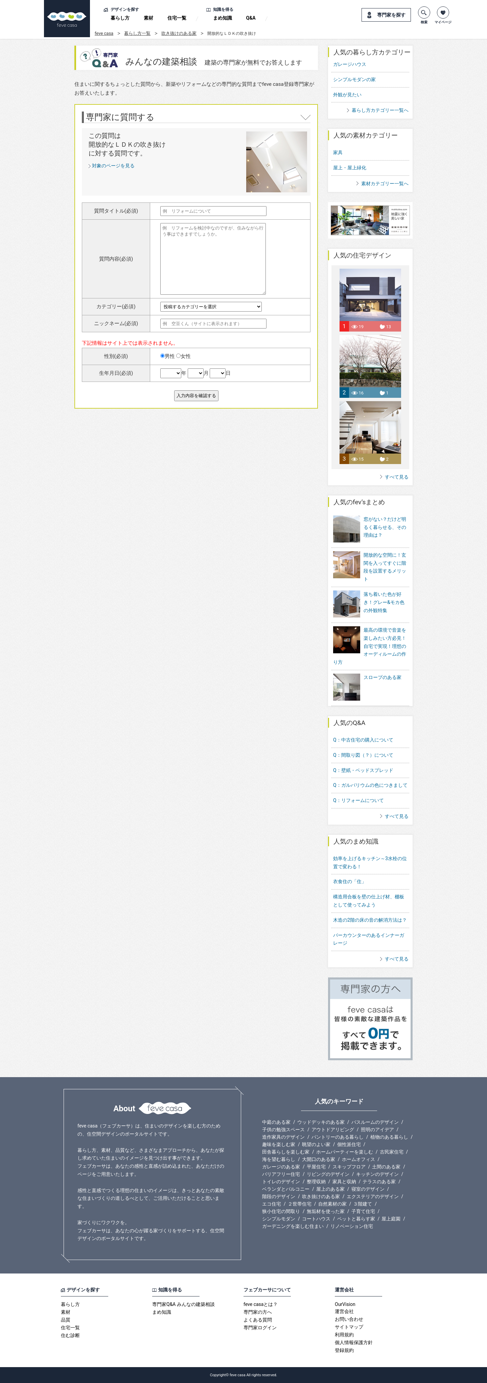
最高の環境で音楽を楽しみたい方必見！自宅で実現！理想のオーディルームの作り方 (369, 646)
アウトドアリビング (332, 1129)
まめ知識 (222, 18)
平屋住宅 (316, 1166)
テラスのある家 (379, 1181)
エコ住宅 (271, 1204)
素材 (148, 18)
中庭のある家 (276, 1122)
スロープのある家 (367, 688)
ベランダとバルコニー (285, 1189)
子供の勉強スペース (283, 1129)
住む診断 (70, 1335)
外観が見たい (347, 94)
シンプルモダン (278, 1218)
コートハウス (316, 1218)
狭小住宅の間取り (281, 1211)
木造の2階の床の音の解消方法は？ (370, 920)
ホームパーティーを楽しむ (344, 1152)
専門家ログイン (260, 1327)
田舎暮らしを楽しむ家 (285, 1152)
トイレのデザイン (281, 1181)
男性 (167, 356)
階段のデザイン (278, 1196)
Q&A (251, 18)
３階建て (362, 1204)
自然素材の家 (332, 1204)
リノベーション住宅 (351, 1226)
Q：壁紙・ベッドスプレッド (363, 770)
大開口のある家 (318, 1159)
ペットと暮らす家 (356, 1218)
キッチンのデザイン (377, 1174)
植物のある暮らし (389, 1137)
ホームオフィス (358, 1159)
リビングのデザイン (328, 1174)
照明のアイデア (377, 1129)
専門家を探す (391, 15)
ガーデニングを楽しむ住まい (293, 1226)
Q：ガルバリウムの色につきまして (370, 785)
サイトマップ (349, 1327)
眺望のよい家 (316, 1144)
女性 (183, 356)
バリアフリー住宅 (281, 1174)
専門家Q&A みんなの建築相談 (183, 1304)
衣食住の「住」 (349, 881)
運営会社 (344, 1311)
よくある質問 (258, 1320)
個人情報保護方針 (354, 1342)
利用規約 (344, 1334)
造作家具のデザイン (283, 1137)
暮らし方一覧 (137, 33)
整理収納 (316, 1181)
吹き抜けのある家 (178, 33)
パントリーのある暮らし (337, 1137)
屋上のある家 (330, 1189)
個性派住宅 (349, 1144)
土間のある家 (386, 1166)
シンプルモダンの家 (354, 79)
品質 (65, 1320)
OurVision (345, 1304)
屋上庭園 (390, 1218)
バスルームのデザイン (375, 1122)
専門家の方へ (258, 1312)
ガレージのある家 (281, 1166)
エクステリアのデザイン (373, 1196)
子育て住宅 (363, 1211)
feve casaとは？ (261, 1304)
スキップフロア (349, 1166)
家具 (338, 152)
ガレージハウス (349, 64)
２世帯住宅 (299, 1204)
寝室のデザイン (368, 1189)
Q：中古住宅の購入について (363, 740)
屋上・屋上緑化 (349, 167)
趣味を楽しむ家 (278, 1144)
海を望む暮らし (278, 1159)
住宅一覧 (176, 18)
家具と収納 (344, 1181)
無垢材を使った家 (326, 1211)
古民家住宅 (391, 1152)
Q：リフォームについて (358, 800)
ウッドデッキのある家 (321, 1122)
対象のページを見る (113, 165)
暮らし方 (120, 18)
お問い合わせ (349, 1319)
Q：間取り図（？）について (363, 755)
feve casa (104, 33)
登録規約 (344, 1350)
